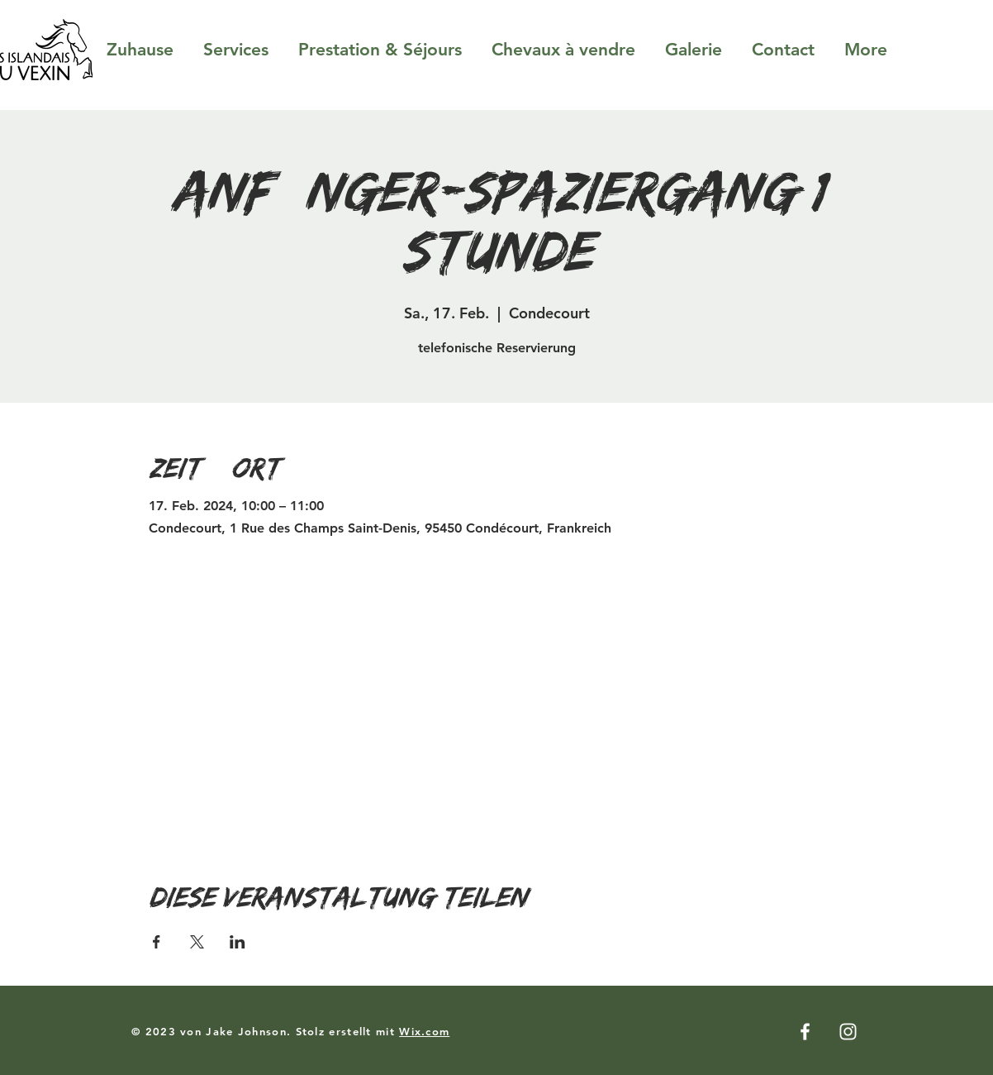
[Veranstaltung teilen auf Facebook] (156, 941)
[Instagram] (848, 1031)
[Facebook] (805, 1031)
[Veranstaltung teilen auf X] (197, 941)
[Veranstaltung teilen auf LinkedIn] (237, 941)
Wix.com (424, 1031)
